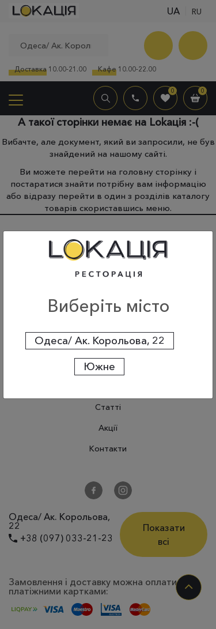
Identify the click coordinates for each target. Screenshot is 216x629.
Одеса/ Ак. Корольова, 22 (100, 340)
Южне (99, 366)
